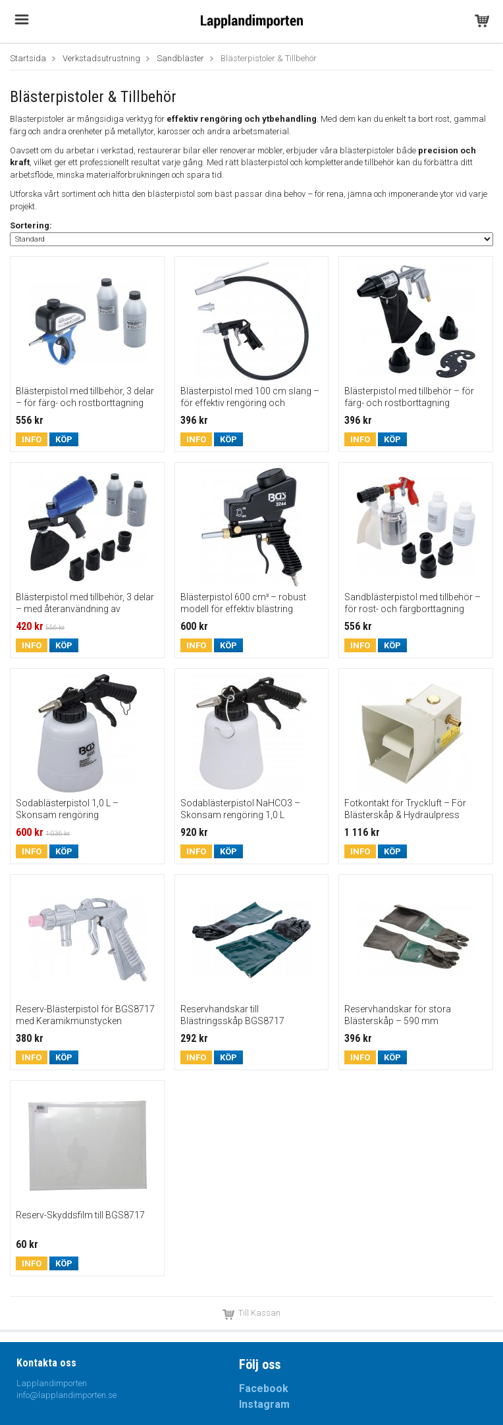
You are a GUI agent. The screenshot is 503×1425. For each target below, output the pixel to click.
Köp (63, 439)
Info (31, 439)
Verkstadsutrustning (101, 58)
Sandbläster (180, 58)
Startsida (28, 58)
